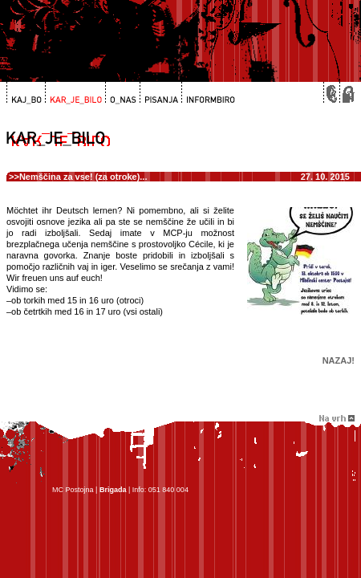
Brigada (113, 490)
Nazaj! (338, 360)
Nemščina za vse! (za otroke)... (83, 176)
